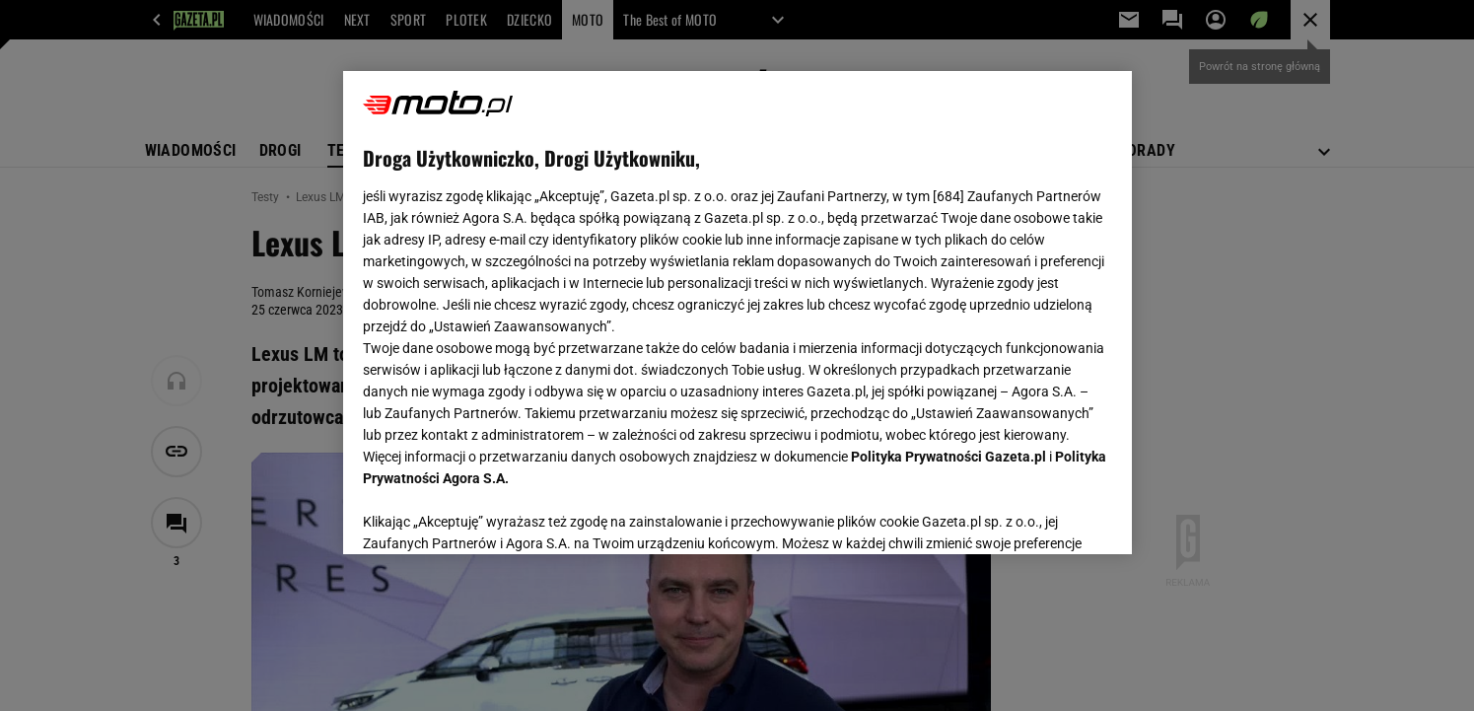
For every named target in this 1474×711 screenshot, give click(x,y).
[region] (737, 312)
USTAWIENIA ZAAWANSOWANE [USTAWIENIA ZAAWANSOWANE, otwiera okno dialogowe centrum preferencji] (491, 515)
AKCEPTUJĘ (1045, 516)
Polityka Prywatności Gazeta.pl (948, 456)
